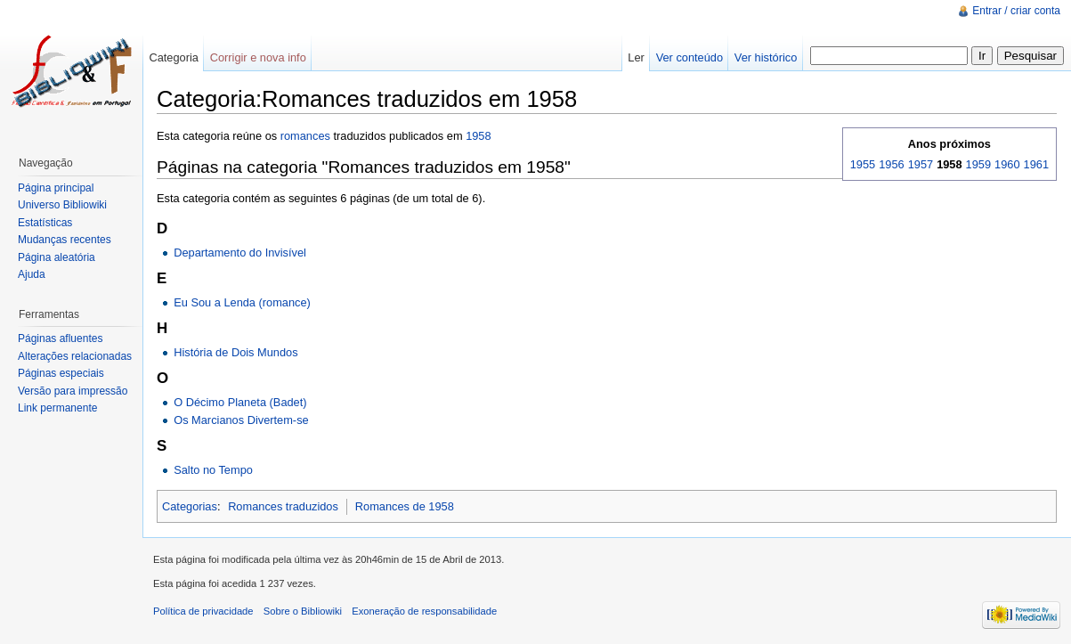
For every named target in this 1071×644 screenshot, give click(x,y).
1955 (862, 164)
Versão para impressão (72, 391)
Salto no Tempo (213, 470)
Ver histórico (765, 57)
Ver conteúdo (689, 57)
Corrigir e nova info (258, 57)
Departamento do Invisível (240, 252)
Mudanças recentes (64, 239)
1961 (1036, 164)
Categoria (174, 57)
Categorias (189, 506)
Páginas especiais (61, 373)
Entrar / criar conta (1016, 10)
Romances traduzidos (283, 506)
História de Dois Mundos (235, 352)
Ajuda (31, 274)
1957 (920, 164)
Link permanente (57, 408)
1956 (891, 164)
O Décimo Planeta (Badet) (240, 402)
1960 (1006, 164)
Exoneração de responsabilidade (424, 611)
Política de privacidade (203, 611)
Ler (636, 57)
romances (305, 136)
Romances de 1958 (404, 506)
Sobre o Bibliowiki (303, 611)
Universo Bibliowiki (62, 205)
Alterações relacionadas (75, 356)
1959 (978, 164)
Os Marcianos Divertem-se (241, 420)
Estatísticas (45, 222)
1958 (478, 136)
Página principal (55, 188)
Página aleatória (56, 257)
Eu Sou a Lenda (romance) (242, 302)
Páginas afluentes (60, 338)
